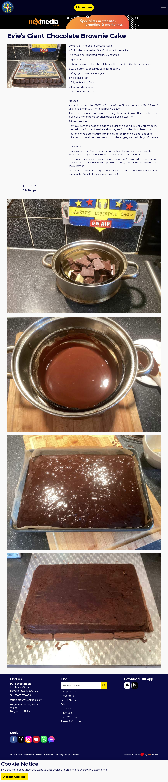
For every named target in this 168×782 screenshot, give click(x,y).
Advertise (66, 712)
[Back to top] (84, 767)
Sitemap (75, 754)
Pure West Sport (70, 717)
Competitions (69, 691)
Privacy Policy (63, 754)
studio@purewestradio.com (26, 699)
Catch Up (66, 708)
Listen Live (84, 7)
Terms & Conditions (72, 721)
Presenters (67, 695)
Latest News (68, 700)
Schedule (66, 704)
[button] (84, 256)
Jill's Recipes (30, 190)
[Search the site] (84, 685)
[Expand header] (163, 7)
